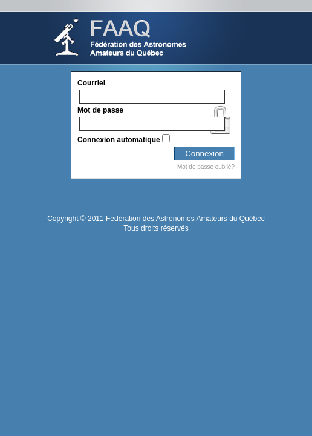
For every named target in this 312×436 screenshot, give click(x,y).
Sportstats (145, 32)
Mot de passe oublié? (206, 167)
